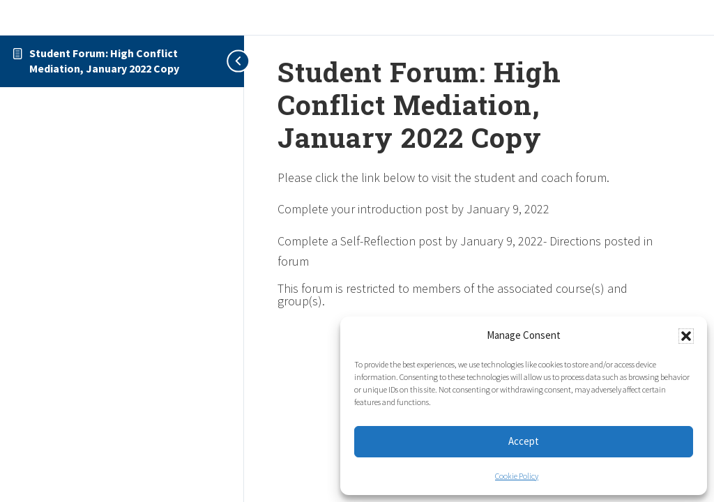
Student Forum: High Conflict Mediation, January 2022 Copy (104, 60)
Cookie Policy (516, 476)
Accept (523, 441)
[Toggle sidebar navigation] (230, 61)
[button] (686, 336)
